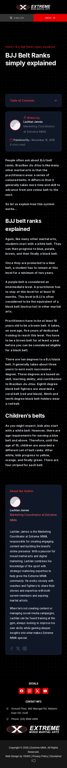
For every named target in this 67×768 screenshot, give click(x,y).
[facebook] (22, 691)
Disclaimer (56, 756)
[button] (55, 100)
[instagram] (30, 691)
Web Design (12, 756)
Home (9, 46)
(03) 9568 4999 (29, 719)
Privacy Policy (40, 756)
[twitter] (37, 691)
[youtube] (45, 691)
